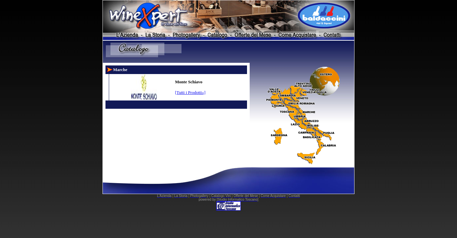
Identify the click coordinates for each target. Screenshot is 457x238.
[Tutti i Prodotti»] (190, 92)
